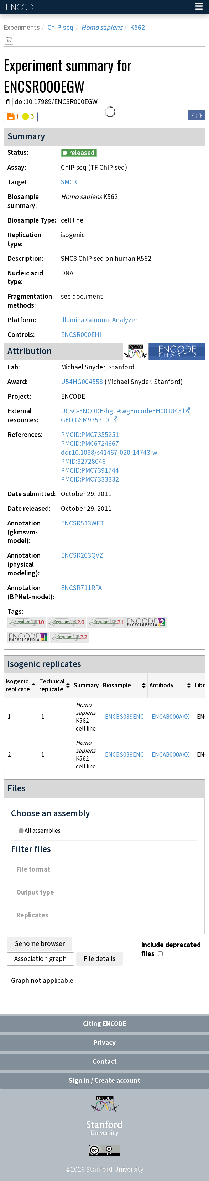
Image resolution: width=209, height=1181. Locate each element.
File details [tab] (99, 959)
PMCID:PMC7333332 (90, 479)
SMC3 (69, 182)
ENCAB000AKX (170, 717)
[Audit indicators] (21, 117)
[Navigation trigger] (199, 7)
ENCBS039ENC (124, 717)
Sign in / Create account (104, 1080)
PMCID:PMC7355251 (90, 434)
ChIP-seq (60, 27)
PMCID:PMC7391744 (90, 470)
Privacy (105, 1042)
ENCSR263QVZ (82, 555)
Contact (105, 1061)
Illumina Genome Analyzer (99, 320)
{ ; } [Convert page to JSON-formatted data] (197, 115)
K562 (137, 27)
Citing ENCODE (104, 1024)
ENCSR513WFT (82, 523)
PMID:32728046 (83, 461)
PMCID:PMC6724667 (90, 443)
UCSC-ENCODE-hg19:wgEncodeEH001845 (121, 411)
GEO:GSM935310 (85, 420)
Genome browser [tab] (39, 944)
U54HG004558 (82, 382)
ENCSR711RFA (81, 588)
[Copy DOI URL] (8, 102)
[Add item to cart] (9, 39)
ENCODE (22, 7)
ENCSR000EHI (81, 334)
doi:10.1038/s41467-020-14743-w (109, 452)
